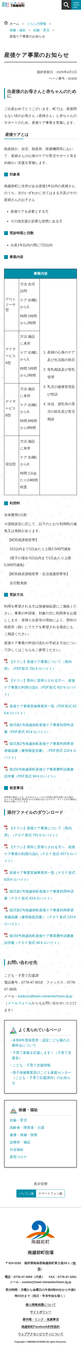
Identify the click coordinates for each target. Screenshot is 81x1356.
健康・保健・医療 (23, 1135)
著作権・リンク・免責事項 (40, 1319)
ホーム (14, 23)
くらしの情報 (36, 23)
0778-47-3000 (23, 1277)
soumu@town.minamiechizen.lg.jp (46, 1282)
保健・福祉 (18, 30)
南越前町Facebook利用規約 (40, 1326)
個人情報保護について (40, 1304)
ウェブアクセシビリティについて (40, 1334)
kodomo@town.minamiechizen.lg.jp (45, 996)
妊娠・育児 (41, 30)
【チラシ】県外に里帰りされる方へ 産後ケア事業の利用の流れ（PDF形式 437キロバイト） (40, 687)
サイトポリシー (40, 1312)
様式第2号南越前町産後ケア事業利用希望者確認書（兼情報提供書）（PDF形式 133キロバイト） (40, 750)
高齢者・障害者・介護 (27, 1127)
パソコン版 (26, 1193)
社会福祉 (17, 1149)
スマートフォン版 (50, 1193)
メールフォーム (20, 1003)
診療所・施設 (20, 1142)
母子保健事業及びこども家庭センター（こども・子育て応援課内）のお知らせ (41, 1078)
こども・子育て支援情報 (32, 1065)
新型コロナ (18, 1157)
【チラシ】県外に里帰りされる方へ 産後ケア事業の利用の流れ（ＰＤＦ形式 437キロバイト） (40, 854)
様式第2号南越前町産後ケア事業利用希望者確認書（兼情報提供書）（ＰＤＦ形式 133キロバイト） (40, 917)
